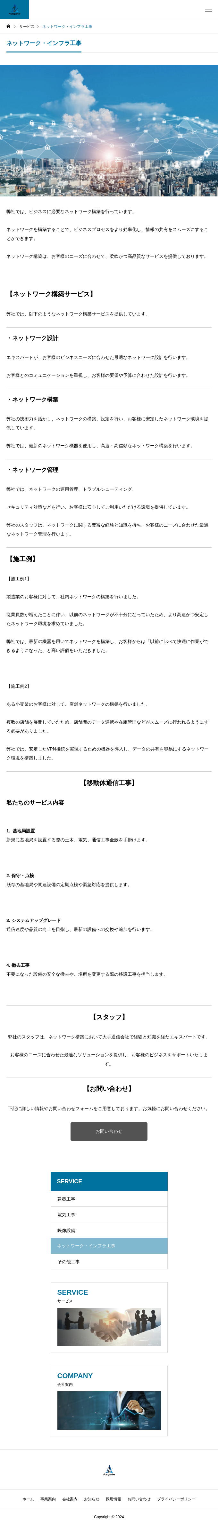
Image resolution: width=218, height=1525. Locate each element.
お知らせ (91, 1499)
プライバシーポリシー (176, 1499)
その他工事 (68, 1261)
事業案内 (48, 1499)
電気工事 (66, 1214)
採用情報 (113, 1499)
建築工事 (66, 1199)
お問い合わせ (109, 1131)
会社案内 (70, 1499)
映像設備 (66, 1230)
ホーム (28, 1499)
